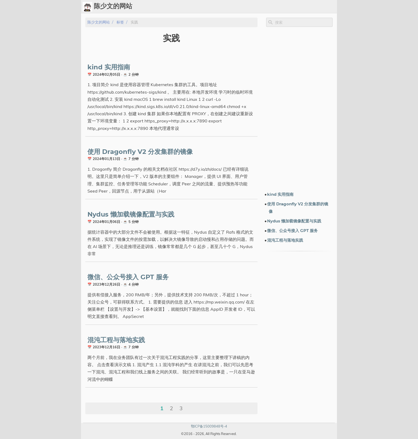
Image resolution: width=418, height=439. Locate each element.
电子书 (300, 6)
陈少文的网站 (98, 22)
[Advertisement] (299, 109)
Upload (245, 7)
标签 (262, 7)
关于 (318, 7)
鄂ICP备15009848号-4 (209, 426)
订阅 (330, 7)
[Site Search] (303, 22)
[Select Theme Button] (215, 6)
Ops (228, 7)
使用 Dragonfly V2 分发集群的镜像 (140, 152)
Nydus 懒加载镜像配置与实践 (130, 214)
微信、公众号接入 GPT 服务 (128, 277)
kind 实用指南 (108, 67)
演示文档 (278, 7)
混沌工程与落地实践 (116, 340)
